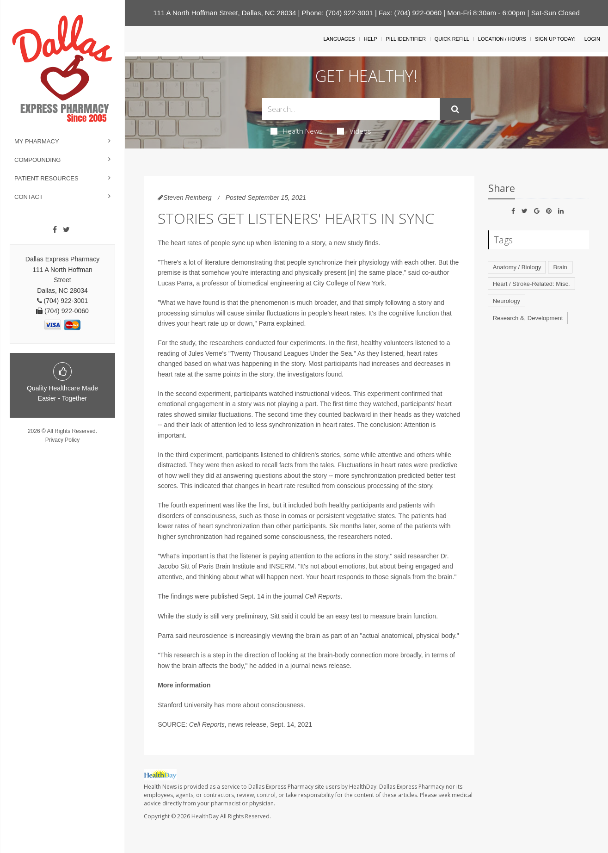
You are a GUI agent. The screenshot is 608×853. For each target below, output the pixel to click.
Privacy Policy (62, 440)
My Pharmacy (36, 141)
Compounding (37, 159)
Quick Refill (452, 39)
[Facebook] (55, 230)
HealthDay (205, 816)
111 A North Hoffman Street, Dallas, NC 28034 (224, 13)
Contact (28, 196)
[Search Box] (351, 109)
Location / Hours (502, 39)
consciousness (282, 705)
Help (370, 39)
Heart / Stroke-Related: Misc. (531, 283)
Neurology (506, 300)
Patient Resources (46, 178)
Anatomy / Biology (517, 267)
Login (592, 39)
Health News (296, 131)
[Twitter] (66, 230)
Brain (560, 267)
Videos (354, 131)
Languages (339, 39)
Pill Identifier (405, 39)
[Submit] (455, 109)
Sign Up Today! (555, 39)
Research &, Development (528, 318)
